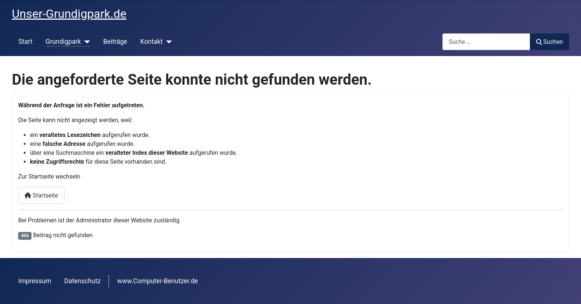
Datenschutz (82, 281)
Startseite (41, 195)
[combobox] (486, 41)
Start (26, 41)
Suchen (549, 41)
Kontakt (151, 41)
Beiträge (115, 41)
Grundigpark (63, 41)
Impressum (35, 281)
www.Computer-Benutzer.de (157, 281)
